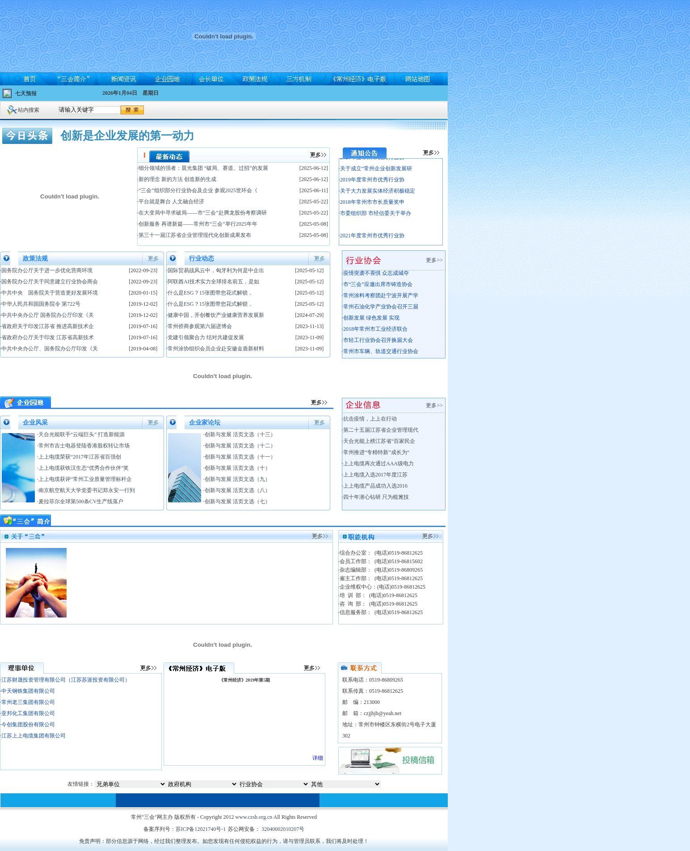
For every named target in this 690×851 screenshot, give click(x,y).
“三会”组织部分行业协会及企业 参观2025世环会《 (198, 190)
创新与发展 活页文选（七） (237, 501)
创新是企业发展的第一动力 (127, 136)
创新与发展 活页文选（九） (237, 479)
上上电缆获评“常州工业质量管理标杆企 (85, 479)
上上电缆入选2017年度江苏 (375, 475)
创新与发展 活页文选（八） (237, 490)
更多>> (436, 260)
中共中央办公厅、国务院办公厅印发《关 (49, 348)
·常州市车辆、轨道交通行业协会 (380, 354)
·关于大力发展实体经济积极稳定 (377, 195)
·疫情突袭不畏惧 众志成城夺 (375, 276)
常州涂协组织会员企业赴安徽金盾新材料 (216, 348)
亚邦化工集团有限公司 (28, 713)
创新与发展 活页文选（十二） (240, 445)
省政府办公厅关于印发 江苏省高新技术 (47, 337)
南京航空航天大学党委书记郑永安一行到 (86, 490)
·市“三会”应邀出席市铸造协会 (377, 287)
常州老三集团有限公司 (28, 702)
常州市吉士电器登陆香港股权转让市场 (84, 445)
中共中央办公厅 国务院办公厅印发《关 (47, 315)
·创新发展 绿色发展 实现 (371, 321)
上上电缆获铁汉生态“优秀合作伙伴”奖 (83, 468)
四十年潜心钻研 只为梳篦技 (376, 497)
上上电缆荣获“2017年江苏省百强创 (79, 457)
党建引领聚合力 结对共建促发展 (206, 337)
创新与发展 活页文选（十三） (240, 434)
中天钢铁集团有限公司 (28, 691)
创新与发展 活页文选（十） (237, 468)
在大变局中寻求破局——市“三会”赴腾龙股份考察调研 (203, 213)
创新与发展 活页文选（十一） (240, 457)
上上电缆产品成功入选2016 (375, 486)
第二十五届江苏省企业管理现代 (380, 430)
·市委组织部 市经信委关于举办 (375, 217)
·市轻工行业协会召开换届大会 (377, 343)
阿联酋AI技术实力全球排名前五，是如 (213, 281)
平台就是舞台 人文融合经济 (171, 201)
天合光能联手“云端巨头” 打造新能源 (81, 434)
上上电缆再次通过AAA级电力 (378, 463)
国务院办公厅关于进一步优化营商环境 (47, 270)
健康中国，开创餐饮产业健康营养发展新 (216, 315)
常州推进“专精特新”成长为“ (376, 452)
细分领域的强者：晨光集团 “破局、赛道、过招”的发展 (203, 168)
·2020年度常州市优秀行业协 (371, 161)
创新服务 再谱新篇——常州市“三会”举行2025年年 (198, 224)
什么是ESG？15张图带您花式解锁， (210, 293)
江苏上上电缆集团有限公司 (33, 736)
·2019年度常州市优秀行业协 (371, 184)
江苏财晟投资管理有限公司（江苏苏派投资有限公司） (65, 680)
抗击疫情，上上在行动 (370, 419)
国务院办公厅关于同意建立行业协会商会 (49, 281)
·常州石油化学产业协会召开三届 (380, 310)
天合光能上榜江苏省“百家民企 (379, 441)
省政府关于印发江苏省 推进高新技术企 (47, 326)
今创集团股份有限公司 (28, 724)
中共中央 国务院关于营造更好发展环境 (49, 293)
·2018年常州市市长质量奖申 (371, 206)
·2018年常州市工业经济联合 (375, 332)
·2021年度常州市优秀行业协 (371, 239)
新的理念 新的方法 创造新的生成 (177, 179)
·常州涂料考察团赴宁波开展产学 (380, 298)
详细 (317, 758)
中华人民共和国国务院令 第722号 (40, 304)
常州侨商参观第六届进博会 (200, 326)
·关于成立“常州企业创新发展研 (375, 172)
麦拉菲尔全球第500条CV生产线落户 (81, 501)
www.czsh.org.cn (254, 817)
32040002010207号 (282, 829)
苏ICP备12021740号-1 (201, 829)
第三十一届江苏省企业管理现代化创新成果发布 (195, 235)
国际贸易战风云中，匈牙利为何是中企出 (216, 270)
